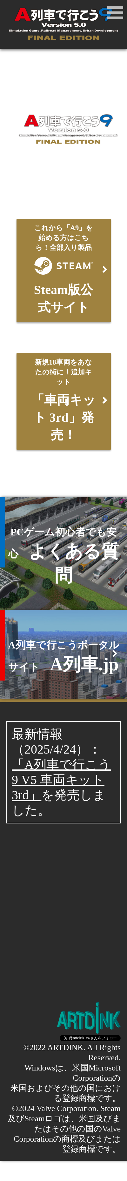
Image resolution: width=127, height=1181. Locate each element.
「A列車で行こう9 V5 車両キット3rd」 (61, 779)
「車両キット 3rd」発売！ (63, 399)
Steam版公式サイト (63, 268)
